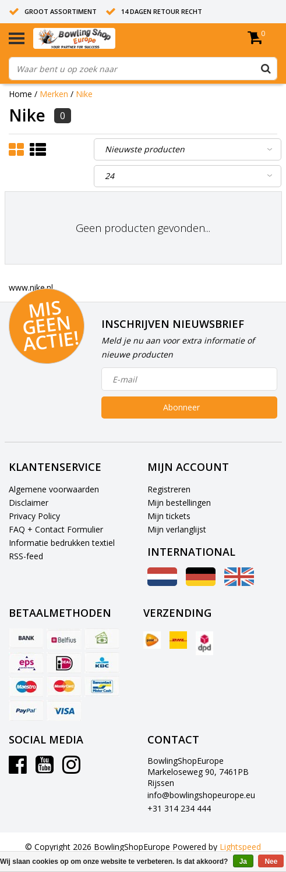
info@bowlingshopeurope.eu (201, 794)
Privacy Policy (34, 515)
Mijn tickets (168, 515)
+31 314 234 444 (179, 808)
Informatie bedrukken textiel (62, 542)
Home (20, 93)
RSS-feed (26, 556)
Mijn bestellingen (179, 502)
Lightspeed (240, 846)
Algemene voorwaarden (54, 489)
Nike (84, 93)
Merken (54, 93)
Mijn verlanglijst (176, 529)
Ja (243, 861)
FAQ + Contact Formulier (56, 529)
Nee (270, 861)
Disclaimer (28, 502)
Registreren (168, 489)
